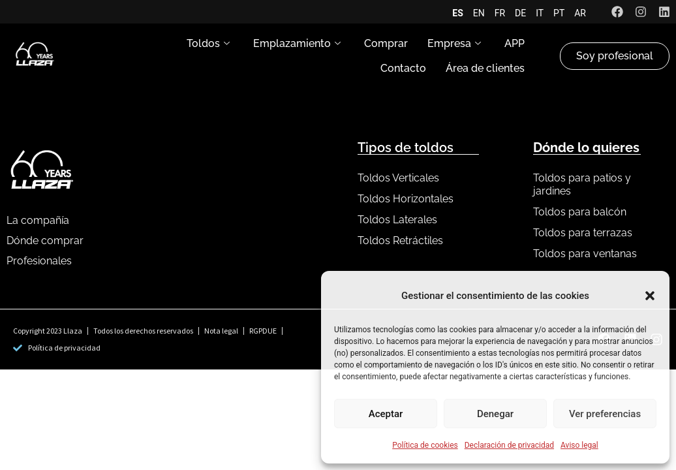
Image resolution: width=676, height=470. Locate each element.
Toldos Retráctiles (400, 240)
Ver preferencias (605, 414)
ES (457, 13)
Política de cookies (425, 445)
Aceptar (386, 414)
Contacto (403, 68)
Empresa (454, 43)
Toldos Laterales (397, 219)
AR (580, 13)
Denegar (495, 414)
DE (520, 13)
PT (558, 13)
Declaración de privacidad (509, 445)
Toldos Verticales (398, 178)
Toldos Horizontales (405, 199)
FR (500, 13)
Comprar (386, 43)
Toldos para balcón (579, 212)
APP (514, 43)
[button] (649, 295)
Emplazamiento (297, 43)
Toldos (208, 43)
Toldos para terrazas (582, 233)
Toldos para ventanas (585, 253)
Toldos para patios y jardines (582, 184)
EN (479, 13)
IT (540, 13)
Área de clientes (485, 68)
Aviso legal (579, 445)
